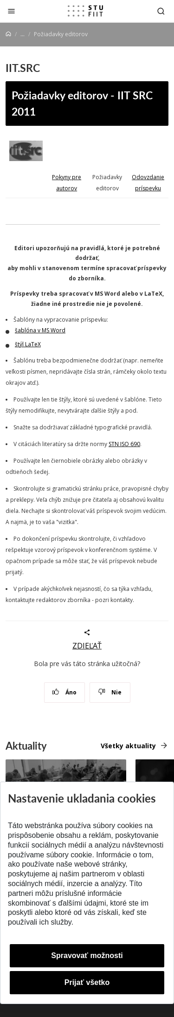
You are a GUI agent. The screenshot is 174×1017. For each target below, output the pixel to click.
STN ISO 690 (124, 444)
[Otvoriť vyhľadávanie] (161, 11)
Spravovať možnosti (86, 955)
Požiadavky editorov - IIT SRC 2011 (82, 103)
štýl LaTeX (28, 344)
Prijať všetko (87, 982)
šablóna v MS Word (40, 330)
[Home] (8, 34)
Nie (110, 692)
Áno (64, 692)
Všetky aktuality (128, 745)
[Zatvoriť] (11, 11)
